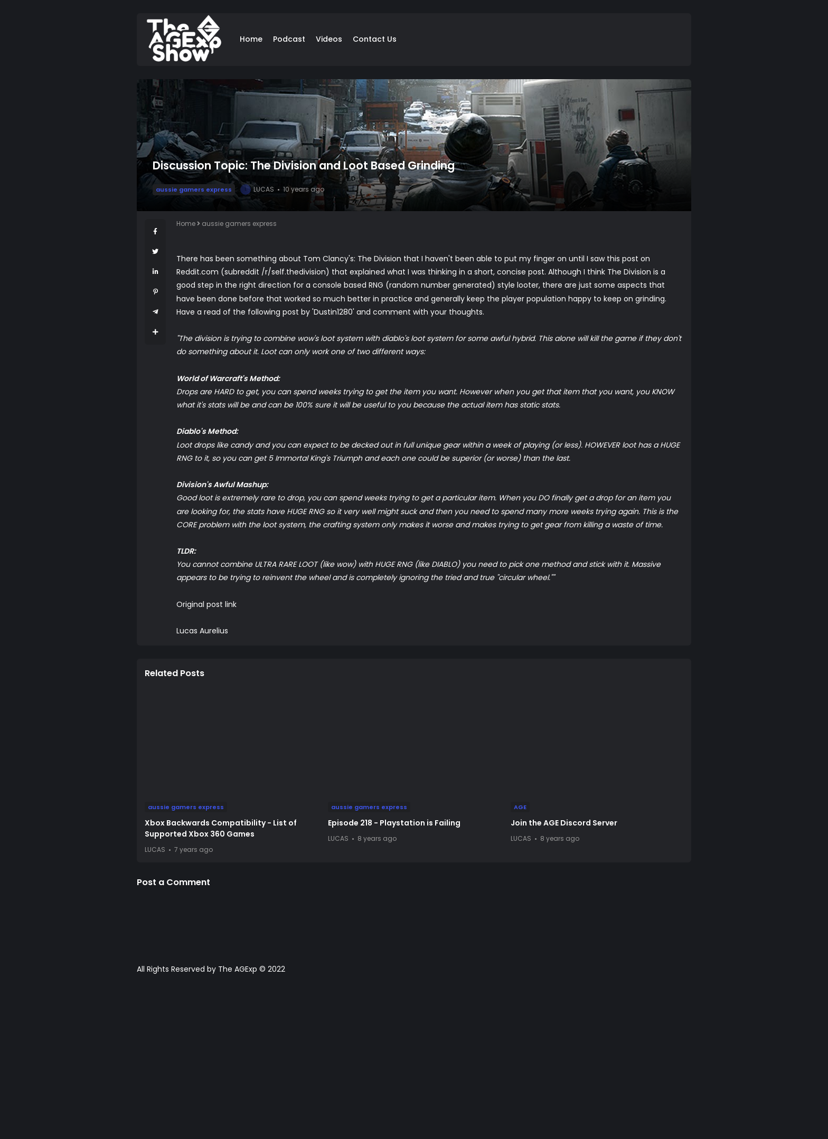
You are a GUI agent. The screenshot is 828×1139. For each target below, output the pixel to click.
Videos (329, 39)
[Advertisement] (414, 1062)
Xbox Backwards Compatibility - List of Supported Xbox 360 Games (221, 828)
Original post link (206, 604)
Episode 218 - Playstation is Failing (394, 823)
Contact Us (375, 39)
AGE (520, 807)
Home (251, 39)
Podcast (289, 39)
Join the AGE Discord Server (564, 823)
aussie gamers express (194, 189)
